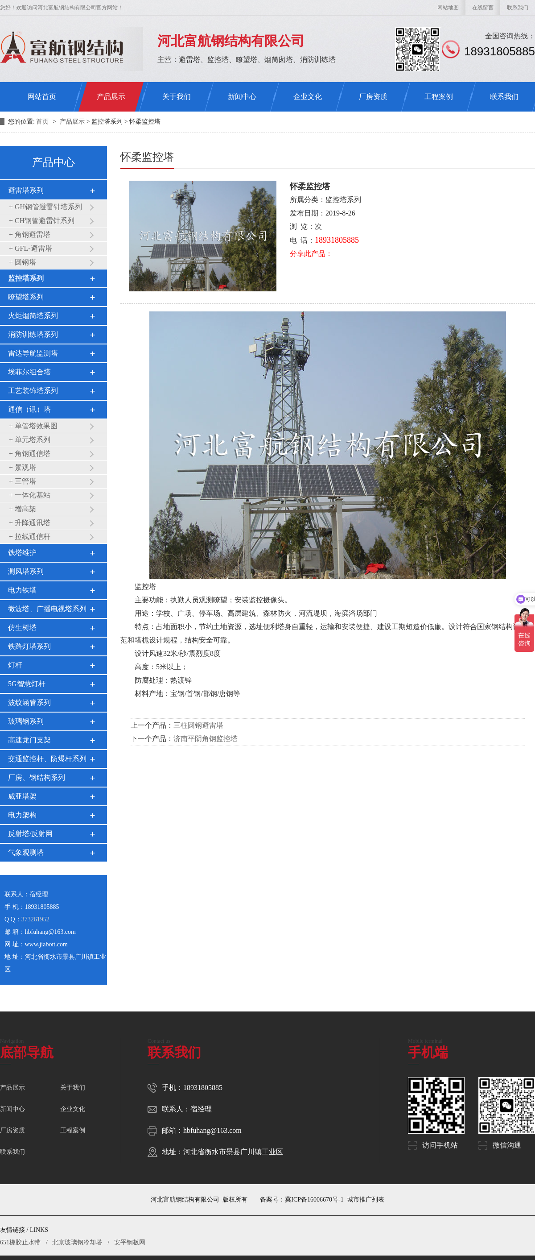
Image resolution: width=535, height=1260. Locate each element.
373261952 (35, 919)
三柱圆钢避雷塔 (198, 725)
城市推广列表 (365, 1199)
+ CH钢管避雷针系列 (41, 220)
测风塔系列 (26, 571)
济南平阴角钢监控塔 (205, 738)
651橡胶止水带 (20, 1242)
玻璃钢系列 (26, 721)
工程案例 (438, 96)
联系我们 (517, 7)
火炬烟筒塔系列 (33, 315)
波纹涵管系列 (29, 702)
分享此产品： (311, 253)
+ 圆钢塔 (22, 262)
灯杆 (15, 665)
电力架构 (22, 815)
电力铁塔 (22, 590)
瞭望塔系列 (26, 297)
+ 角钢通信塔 (29, 453)
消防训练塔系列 (33, 334)
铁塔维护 (22, 552)
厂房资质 (373, 96)
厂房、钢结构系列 (36, 777)
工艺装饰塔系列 (33, 390)
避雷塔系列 (26, 190)
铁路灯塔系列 (29, 646)
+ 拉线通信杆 (29, 536)
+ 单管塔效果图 (33, 426)
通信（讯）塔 (29, 409)
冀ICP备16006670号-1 (314, 1199)
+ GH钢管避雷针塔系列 (45, 207)
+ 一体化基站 (29, 495)
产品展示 (111, 96)
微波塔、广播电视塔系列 (47, 609)
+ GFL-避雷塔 (30, 248)
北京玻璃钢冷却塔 (77, 1242)
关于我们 (176, 96)
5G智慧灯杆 (26, 684)
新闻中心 (242, 96)
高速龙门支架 (29, 740)
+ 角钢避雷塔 (29, 234)
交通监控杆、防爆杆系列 (47, 759)
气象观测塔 (26, 852)
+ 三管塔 (22, 481)
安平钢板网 (129, 1242)
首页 (43, 121)
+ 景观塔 (22, 467)
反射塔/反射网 (30, 833)
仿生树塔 (22, 627)
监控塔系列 (26, 278)
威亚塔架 (22, 796)
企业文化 (307, 96)
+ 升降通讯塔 (29, 522)
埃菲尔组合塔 (29, 372)
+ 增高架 (22, 509)
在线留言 (483, 7)
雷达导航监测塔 (33, 353)
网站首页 (42, 96)
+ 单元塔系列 (29, 439)
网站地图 (448, 7)
